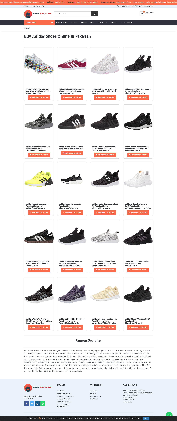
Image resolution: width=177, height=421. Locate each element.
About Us (113, 22)
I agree (146, 418)
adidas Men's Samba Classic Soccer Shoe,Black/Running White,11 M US (37, 263)
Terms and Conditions (65, 396)
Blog (92, 22)
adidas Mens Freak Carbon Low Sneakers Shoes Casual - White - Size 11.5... (38, 91)
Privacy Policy (63, 404)
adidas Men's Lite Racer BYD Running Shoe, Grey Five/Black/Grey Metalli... (38, 148)
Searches (93, 399)
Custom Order (61, 22)
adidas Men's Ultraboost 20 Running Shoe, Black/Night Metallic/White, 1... (136, 148)
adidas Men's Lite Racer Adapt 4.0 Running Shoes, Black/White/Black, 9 (105, 206)
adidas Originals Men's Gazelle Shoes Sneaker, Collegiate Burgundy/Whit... (72, 91)
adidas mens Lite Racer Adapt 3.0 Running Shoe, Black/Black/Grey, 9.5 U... (137, 91)
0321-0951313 (97, 2)
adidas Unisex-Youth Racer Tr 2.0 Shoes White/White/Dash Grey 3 (104, 91)
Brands (84, 22)
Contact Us (102, 22)
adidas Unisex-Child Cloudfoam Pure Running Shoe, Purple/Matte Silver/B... (72, 321)
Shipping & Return (64, 393)
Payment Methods (64, 401)
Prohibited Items (63, 399)
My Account (126, 22)
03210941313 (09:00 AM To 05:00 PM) (139, 6)
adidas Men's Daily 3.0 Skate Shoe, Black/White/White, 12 (71, 147)
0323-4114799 (64, 2)
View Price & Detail (39, 97)
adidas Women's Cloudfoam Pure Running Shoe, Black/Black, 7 (136, 263)
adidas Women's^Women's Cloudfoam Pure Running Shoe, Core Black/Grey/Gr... (39, 321)
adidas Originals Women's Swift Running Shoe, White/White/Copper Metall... (138, 206)
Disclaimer (61, 407)
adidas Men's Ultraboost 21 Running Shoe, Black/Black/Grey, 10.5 (70, 206)
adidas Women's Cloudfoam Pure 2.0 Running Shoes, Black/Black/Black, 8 (103, 148)
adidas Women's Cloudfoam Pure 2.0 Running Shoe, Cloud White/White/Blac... (104, 263)
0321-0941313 (86, 2)
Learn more (137, 418)
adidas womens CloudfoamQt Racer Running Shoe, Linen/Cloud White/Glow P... (104, 321)
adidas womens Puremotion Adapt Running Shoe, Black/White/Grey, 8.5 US (70, 263)
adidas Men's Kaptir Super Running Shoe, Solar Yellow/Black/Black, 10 (37, 206)
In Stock (74, 22)
